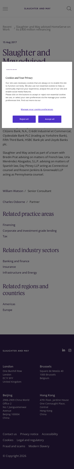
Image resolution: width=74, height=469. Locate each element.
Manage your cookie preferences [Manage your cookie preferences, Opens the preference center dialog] (37, 109)
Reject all (24, 119)
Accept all (50, 119)
